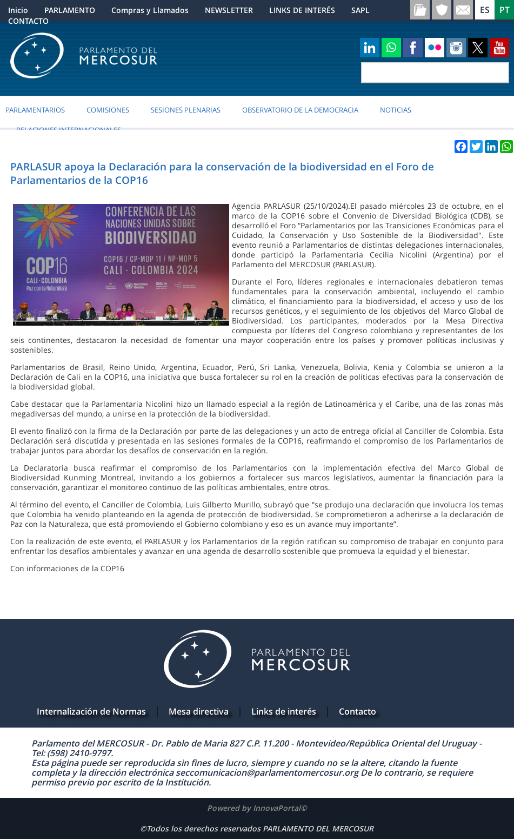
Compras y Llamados (150, 10)
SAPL (360, 10)
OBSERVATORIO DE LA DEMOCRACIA (300, 110)
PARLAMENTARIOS (35, 110)
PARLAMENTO (69, 10)
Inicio (18, 10)
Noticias (395, 110)
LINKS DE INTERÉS (302, 10)
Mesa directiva (199, 711)
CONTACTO (28, 21)
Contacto (357, 711)
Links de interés (283, 711)
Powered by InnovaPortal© (257, 808)
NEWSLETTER (229, 10)
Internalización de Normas (91, 711)
